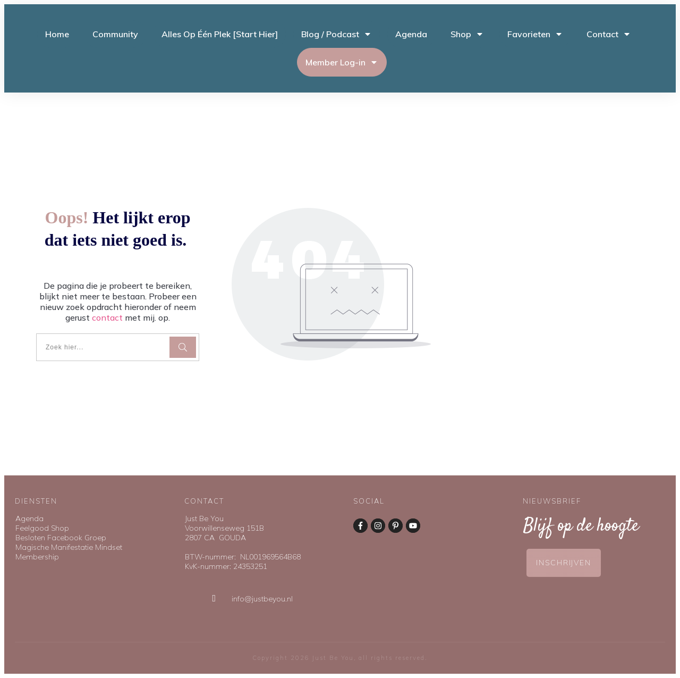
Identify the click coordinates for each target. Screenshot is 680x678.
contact (107, 317)
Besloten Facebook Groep (60, 537)
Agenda (29, 518)
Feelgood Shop (42, 528)
